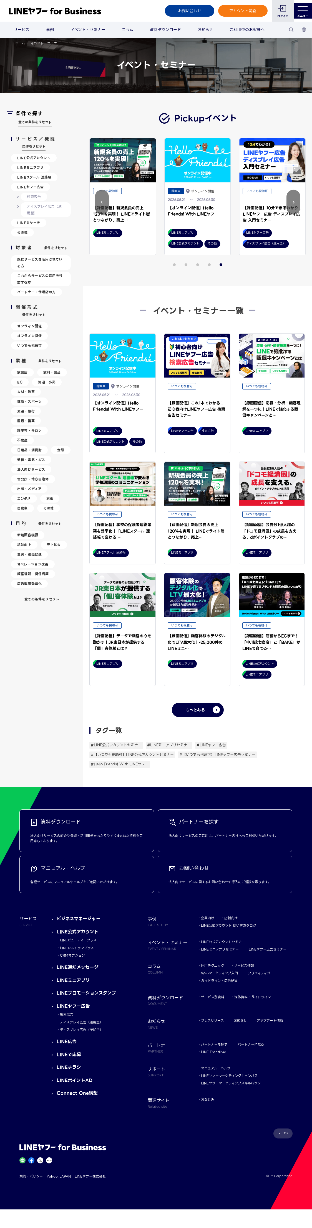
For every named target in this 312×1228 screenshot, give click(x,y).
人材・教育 (26, 391)
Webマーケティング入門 (219, 973)
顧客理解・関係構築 (33, 574)
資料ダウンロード (165, 30)
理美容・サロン (29, 430)
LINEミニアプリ (30, 167)
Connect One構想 (77, 1093)
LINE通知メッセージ (78, 967)
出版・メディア (29, 488)
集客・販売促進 (29, 554)
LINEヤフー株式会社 (90, 1176)
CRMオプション (72, 955)
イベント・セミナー (88, 30)
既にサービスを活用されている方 (39, 263)
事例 (50, 30)
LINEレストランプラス (77, 948)
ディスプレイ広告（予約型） (81, 1029)
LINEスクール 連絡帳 (34, 177)
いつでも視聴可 (29, 345)
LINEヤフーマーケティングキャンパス (229, 1075)
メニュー (301, 11)
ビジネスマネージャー (78, 918)
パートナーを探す (214, 1044)
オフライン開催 (29, 335)
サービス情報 (244, 965)
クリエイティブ (259, 973)
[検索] (291, 30)
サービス (21, 30)
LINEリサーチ (28, 222)
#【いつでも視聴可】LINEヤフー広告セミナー (217, 755)
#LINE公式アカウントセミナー (116, 745)
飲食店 (22, 372)
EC (19, 382)
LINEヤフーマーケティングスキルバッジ (231, 1083)
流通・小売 (47, 382)
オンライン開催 (29, 326)
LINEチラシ (69, 1067)
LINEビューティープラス (78, 940)
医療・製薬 (26, 421)
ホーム (20, 43)
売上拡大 (54, 544)
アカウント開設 (239, 11)
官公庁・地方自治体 (33, 479)
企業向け (207, 918)
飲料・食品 (52, 372)
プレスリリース (212, 1020)
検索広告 (34, 196)
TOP (285, 1133)
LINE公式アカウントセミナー (223, 941)
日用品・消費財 (29, 450)
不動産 (22, 440)
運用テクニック (212, 965)
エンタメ (24, 498)
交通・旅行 (26, 411)
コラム (127, 30)
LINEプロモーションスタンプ (86, 993)
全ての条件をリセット (35, 122)
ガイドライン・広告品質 (219, 980)
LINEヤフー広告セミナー (267, 949)
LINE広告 (67, 1041)
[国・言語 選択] (304, 30)
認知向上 (24, 544)
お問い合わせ (186, 11)
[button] (293, 202)
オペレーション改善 (32, 564)
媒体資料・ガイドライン (252, 997)
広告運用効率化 (29, 583)
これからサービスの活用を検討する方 (40, 279)
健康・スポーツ (29, 401)
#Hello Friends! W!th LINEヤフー (120, 764)
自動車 (22, 508)
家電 (49, 498)
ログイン (279, 16)
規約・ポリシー (31, 1176)
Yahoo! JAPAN (59, 1176)
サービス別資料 (212, 997)
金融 (60, 450)
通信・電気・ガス (31, 459)
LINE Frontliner (213, 1051)
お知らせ (205, 30)
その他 (22, 232)
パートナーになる (251, 1044)
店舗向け (231, 918)
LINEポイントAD (74, 1080)
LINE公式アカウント (34, 157)
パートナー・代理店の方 (36, 292)
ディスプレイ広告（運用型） (44, 210)
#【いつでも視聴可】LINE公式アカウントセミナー (132, 755)
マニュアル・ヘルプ (215, 1068)
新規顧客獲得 (27, 535)
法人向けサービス (31, 469)
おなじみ (207, 1099)
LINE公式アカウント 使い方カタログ (228, 925)
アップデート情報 (270, 1020)
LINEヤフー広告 (30, 187)
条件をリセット (34, 146)
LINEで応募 (69, 1054)
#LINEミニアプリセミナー (169, 745)
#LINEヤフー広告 (211, 745)
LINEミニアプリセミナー (220, 949)
